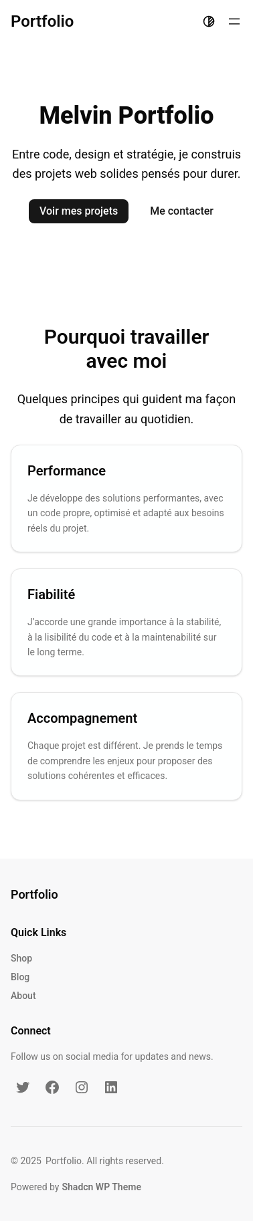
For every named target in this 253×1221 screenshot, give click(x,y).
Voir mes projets (78, 211)
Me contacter (182, 211)
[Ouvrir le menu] (234, 21)
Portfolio (42, 21)
